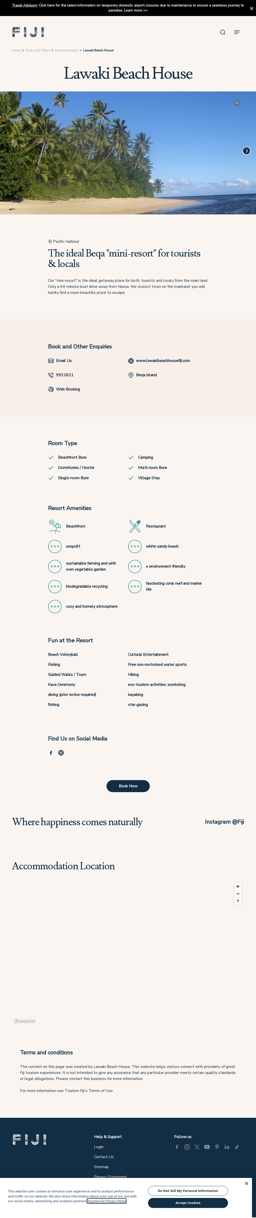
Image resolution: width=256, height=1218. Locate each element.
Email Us (60, 361)
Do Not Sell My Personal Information (188, 1190)
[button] (28, 32)
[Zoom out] (238, 893)
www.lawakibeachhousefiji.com (159, 361)
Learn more (133, 10)
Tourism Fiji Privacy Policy (106, 1201)
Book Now (128, 786)
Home (16, 50)
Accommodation (67, 50)
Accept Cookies (188, 1202)
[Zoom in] (238, 886)
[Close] (246, 1183)
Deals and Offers (37, 50)
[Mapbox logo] (25, 1021)
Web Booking (64, 389)
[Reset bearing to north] (238, 901)
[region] (128, 953)
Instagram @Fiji (224, 822)
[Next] (246, 151)
